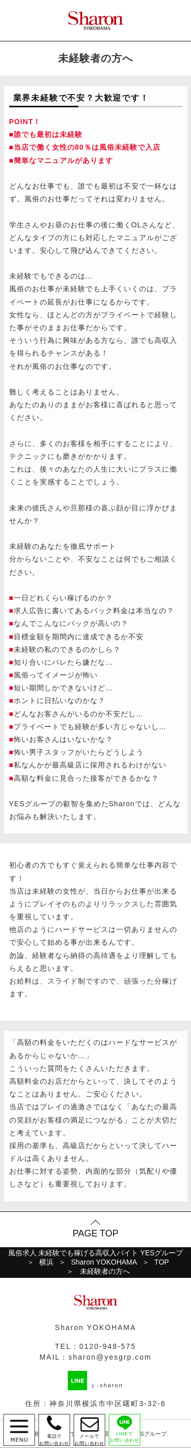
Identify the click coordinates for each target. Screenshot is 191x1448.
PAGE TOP (95, 1233)
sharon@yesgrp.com (109, 1357)
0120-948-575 (107, 1346)
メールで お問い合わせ (89, 1429)
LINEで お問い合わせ (125, 1429)
